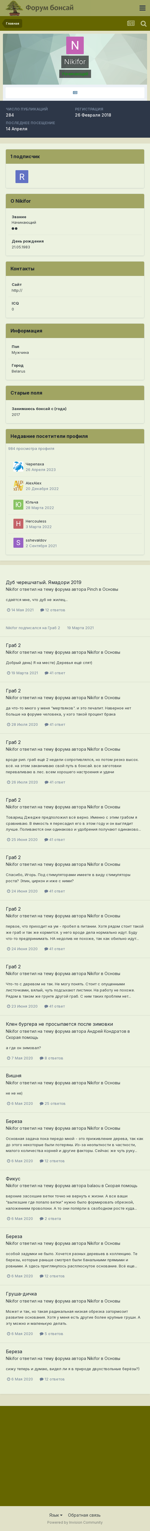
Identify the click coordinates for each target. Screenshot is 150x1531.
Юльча (32, 502)
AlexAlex (33, 483)
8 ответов (51, 1058)
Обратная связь (84, 1515)
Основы (110, 589)
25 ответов (53, 1103)
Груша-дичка (21, 1294)
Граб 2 (54, 627)
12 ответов (52, 609)
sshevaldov (36, 540)
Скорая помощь (22, 1037)
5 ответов (51, 1333)
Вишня (13, 1075)
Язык (55, 1515)
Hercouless (36, 521)
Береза (14, 1121)
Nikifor (12, 589)
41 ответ (55, 672)
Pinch (92, 589)
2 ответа (50, 1218)
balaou (93, 1185)
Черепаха (35, 464)
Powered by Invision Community (75, 1522)
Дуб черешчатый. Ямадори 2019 (43, 582)
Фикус (13, 1179)
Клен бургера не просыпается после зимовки (59, 1024)
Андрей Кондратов (106, 1031)
